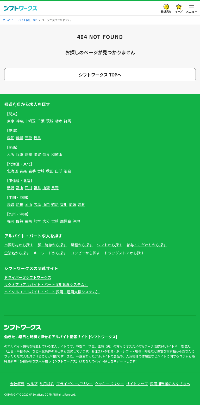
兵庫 (19, 154)
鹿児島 (65, 221)
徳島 (55, 204)
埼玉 (32, 120)
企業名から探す (17, 252)
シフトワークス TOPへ (100, 75)
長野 (55, 187)
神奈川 (21, 120)
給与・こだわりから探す (147, 244)
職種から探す (82, 244)
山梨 (46, 187)
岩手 (32, 171)
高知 (81, 204)
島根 (19, 204)
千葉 (41, 120)
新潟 (10, 187)
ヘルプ (32, 383)
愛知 (10, 137)
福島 (67, 171)
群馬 (67, 120)
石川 (28, 187)
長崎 (28, 221)
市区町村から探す (18, 244)
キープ (179, 11)
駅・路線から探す (52, 244)
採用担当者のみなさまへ (170, 383)
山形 (58, 171)
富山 (19, 187)
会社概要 (17, 383)
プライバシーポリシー (74, 383)
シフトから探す (109, 244)
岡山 (28, 204)
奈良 (46, 154)
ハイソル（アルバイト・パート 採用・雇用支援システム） (52, 291)
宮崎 (55, 221)
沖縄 (76, 221)
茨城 (49, 120)
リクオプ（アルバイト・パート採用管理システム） (46, 284)
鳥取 (10, 204)
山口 (46, 204)
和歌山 (56, 154)
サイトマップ (137, 383)
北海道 (12, 171)
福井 (37, 187)
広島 (37, 204)
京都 (28, 154)
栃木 (58, 120)
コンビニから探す (85, 252)
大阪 (10, 154)
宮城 (41, 171)
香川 (63, 204)
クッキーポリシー (109, 383)
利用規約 (47, 383)
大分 (46, 221)
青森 (23, 171)
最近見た (166, 11)
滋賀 (37, 154)
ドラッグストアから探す (124, 252)
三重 (28, 137)
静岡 (19, 137)
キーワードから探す (50, 252)
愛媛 (72, 204)
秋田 (49, 171)
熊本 (37, 221)
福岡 (10, 221)
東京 (10, 120)
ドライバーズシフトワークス (27, 277)
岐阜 (37, 137)
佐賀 (19, 221)
